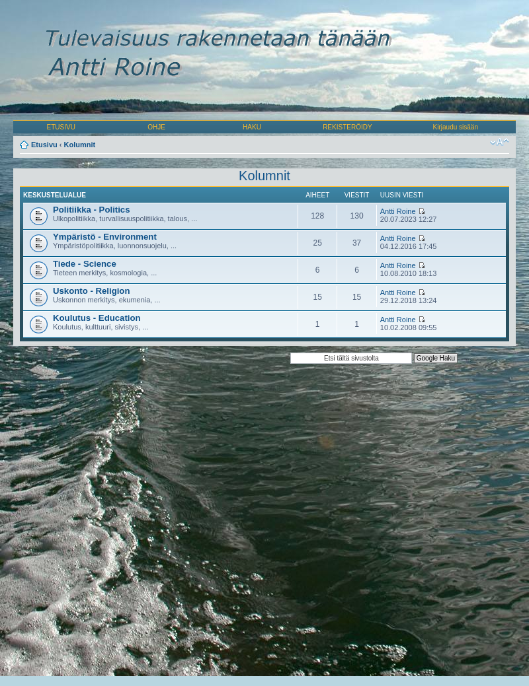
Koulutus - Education (97, 318)
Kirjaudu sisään (455, 127)
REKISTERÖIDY (347, 127)
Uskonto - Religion (91, 291)
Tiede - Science (84, 264)
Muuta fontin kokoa (499, 142)
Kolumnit (80, 145)
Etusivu (44, 145)
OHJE (156, 127)
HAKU (252, 127)
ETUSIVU (61, 127)
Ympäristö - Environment (105, 237)
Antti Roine (398, 211)
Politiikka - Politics (91, 210)
